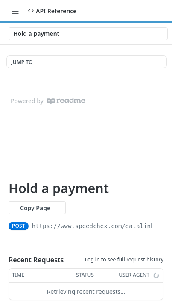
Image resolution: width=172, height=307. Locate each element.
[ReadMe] (66, 101)
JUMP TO (21, 62)
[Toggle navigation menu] (15, 10)
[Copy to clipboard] (159, 226)
